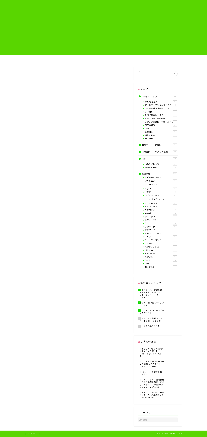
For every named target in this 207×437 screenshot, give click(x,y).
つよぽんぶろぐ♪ (103, 7)
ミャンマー (161, 253)
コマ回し (161, 111)
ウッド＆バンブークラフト (161, 108)
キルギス (161, 213)
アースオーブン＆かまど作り (161, 105)
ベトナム (161, 250)
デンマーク (161, 230)
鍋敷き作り (161, 135)
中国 (161, 263)
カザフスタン (161, 206)
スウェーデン (161, 220)
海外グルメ (161, 266)
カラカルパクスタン (156, 199)
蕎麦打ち (161, 131)
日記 (159, 158)
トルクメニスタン (161, 233)
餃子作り (161, 138)
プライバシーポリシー (35, 434)
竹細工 (161, 128)
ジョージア (161, 216)
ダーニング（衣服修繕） (161, 118)
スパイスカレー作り (161, 115)
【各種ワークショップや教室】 (90, 61)
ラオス (161, 260)
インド (161, 192)
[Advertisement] (103, 36)
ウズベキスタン (161, 195)
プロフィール (64, 60)
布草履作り (161, 125)
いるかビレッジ (161, 164)
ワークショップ (159, 96)
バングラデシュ (161, 246)
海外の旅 (168, 60)
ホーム (38, 60)
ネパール (161, 243)
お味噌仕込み (161, 101)
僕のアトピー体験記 (143, 60)
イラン (161, 188)
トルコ (161, 236)
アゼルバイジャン (161, 177)
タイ (161, 223)
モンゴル (161, 256)
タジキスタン (161, 226)
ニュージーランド (161, 240)
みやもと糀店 (161, 167)
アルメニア (161, 180)
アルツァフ (152, 184)
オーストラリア (161, 203)
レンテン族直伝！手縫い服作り (117, 61)
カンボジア (161, 210)
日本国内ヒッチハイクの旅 (159, 152)
